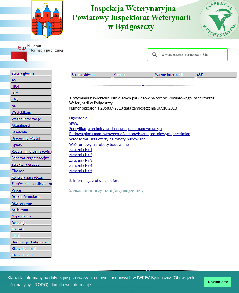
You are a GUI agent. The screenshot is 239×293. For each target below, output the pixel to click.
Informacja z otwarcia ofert (96, 180)
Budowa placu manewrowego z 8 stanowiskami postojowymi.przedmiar (129, 133)
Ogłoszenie (78, 117)
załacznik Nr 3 (80, 160)
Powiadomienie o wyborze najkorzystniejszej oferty (108, 191)
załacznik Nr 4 (80, 165)
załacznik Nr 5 (80, 170)
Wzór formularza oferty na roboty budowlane (107, 139)
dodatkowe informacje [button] (71, 285)
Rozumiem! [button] (218, 282)
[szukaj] (186, 55)
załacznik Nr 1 (80, 149)
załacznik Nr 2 (80, 154)
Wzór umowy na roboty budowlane (99, 144)
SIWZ (73, 123)
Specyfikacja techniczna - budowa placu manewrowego (115, 128)
